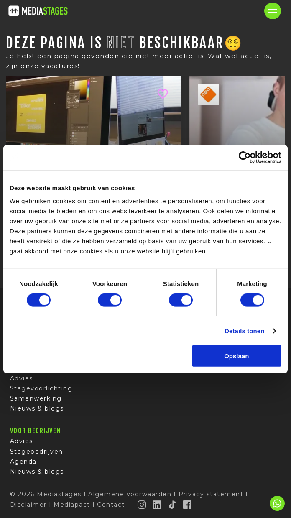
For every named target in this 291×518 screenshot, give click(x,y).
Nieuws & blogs (37, 408)
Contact (111, 504)
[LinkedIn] (157, 505)
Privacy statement (211, 494)
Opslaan (236, 356)
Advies (21, 378)
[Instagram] (142, 505)
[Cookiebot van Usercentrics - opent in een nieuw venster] (244, 157)
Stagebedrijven (36, 451)
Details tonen (244, 330)
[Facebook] (187, 505)
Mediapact (72, 504)
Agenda (23, 461)
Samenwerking (36, 398)
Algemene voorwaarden (129, 494)
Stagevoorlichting (41, 388)
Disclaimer (28, 504)
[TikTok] (172, 505)
